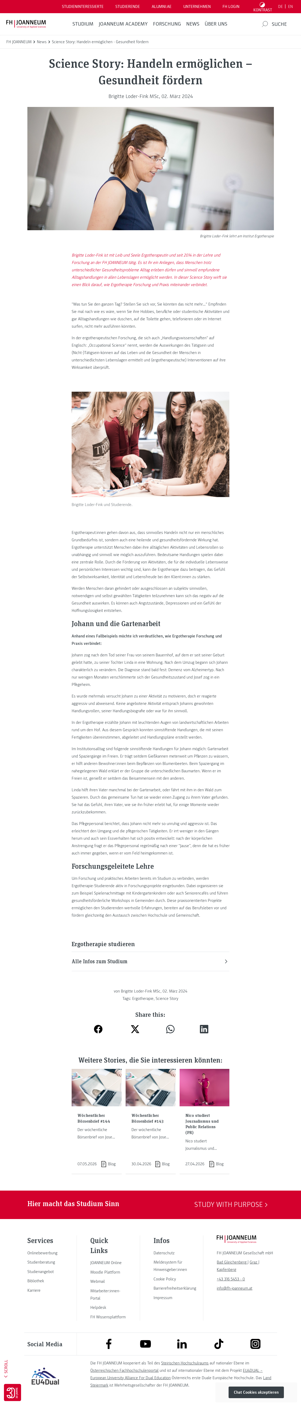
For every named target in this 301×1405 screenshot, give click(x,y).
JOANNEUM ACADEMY (123, 24)
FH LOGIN (231, 6)
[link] (45, 1253)
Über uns (216, 24)
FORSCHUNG (167, 24)
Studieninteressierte (82, 6)
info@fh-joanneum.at (234, 1288)
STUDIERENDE (127, 6)
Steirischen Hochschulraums (185, 1363)
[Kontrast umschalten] (262, 6)
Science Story (167, 998)
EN (290, 6)
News (192, 24)
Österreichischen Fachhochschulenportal (124, 1370)
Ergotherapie (143, 998)
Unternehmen (197, 6)
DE (280, 6)
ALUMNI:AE (161, 6)
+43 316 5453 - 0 (231, 1279)
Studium (82, 24)
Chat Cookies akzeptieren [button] (256, 1392)
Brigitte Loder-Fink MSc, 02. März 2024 (150, 96)
